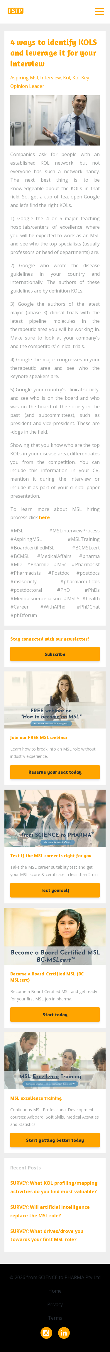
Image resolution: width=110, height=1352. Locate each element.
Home (55, 1291)
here (44, 517)
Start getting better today (55, 1140)
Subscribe (55, 654)
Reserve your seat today (55, 772)
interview (50, 77)
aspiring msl (24, 77)
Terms (55, 1318)
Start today (55, 1014)
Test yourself (55, 890)
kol (66, 77)
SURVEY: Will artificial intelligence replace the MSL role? (50, 1211)
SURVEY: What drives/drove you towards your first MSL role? (46, 1235)
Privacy (55, 1304)
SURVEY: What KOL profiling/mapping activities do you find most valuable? (54, 1187)
